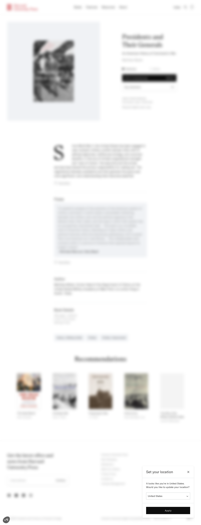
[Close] (188, 472)
